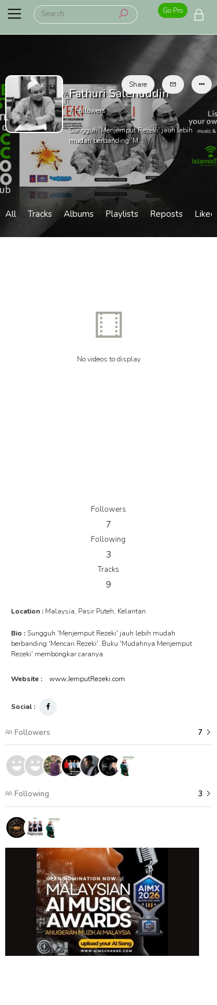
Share (138, 84)
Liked (205, 214)
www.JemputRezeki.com (87, 678)
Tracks (40, 214)
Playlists (121, 214)
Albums (79, 214)
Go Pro (173, 10)
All (10, 214)
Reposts (166, 214)
